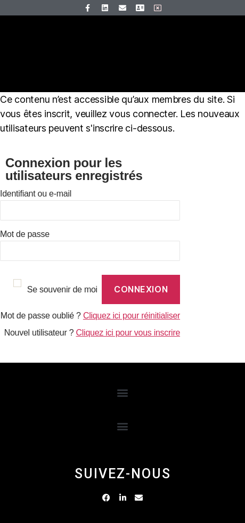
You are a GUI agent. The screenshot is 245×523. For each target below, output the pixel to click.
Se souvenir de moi (62, 289)
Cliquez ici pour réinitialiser (131, 315)
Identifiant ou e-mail (35, 193)
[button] (123, 393)
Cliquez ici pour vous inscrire (128, 332)
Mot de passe (25, 234)
